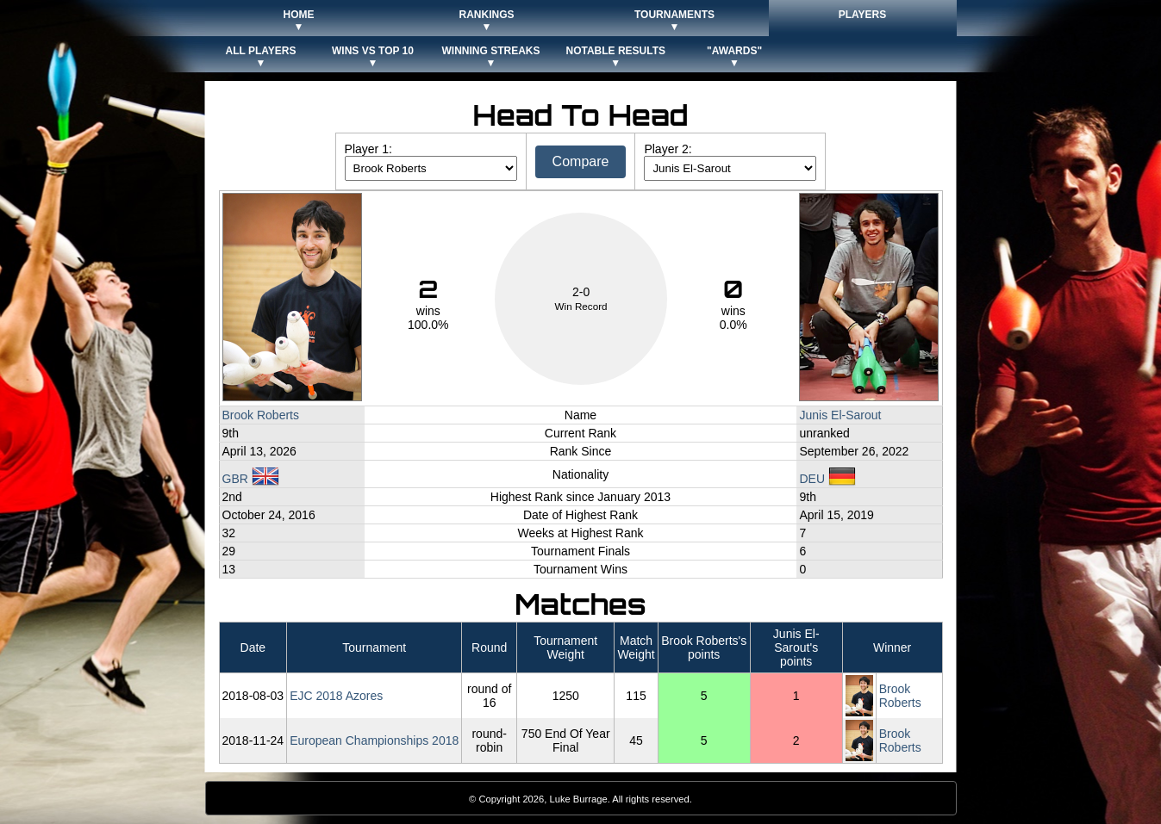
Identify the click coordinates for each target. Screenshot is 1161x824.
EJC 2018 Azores (336, 696)
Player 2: (667, 149)
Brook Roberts (260, 415)
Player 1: (368, 149)
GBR (250, 479)
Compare (580, 161)
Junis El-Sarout (840, 415)
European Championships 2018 (374, 740)
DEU (827, 479)
